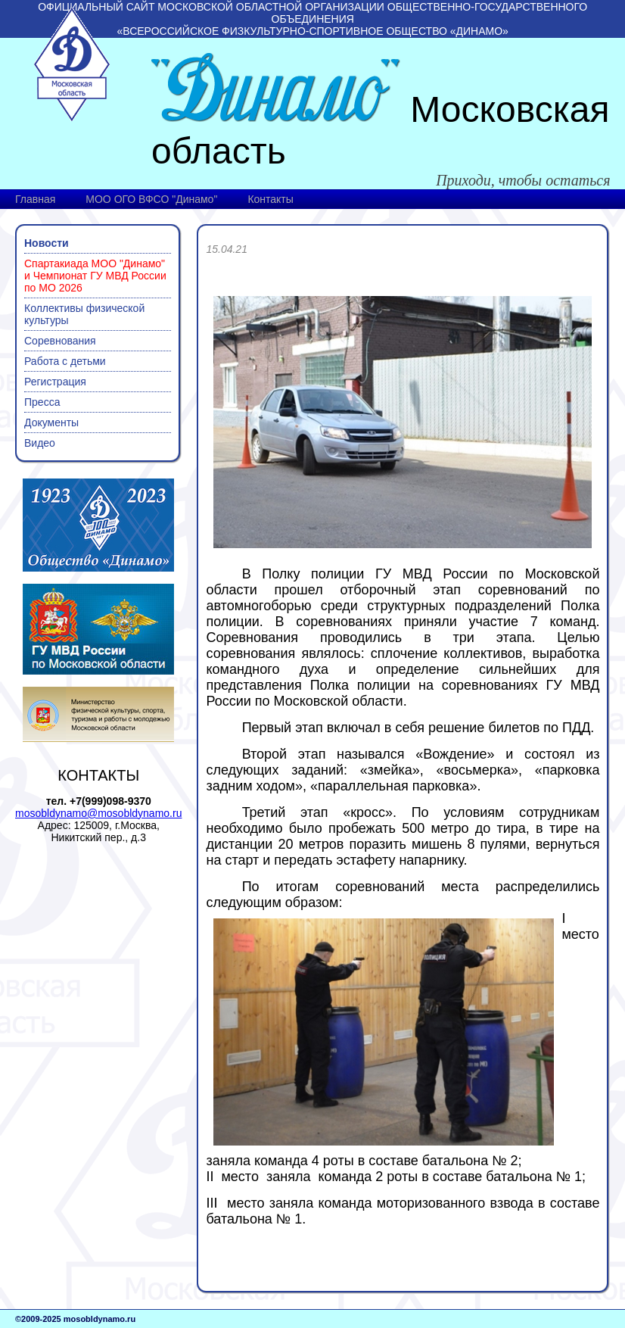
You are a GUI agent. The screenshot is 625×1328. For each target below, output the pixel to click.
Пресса (42, 402)
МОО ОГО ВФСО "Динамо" (151, 199)
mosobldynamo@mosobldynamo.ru (98, 813)
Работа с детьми (65, 361)
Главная (35, 199)
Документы (51, 422)
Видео (39, 443)
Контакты (270, 199)
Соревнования (60, 341)
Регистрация (55, 382)
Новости (46, 243)
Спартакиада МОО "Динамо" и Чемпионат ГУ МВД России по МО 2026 (95, 275)
